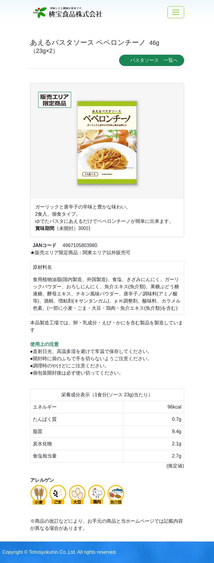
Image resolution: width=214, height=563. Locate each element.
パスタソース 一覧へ (154, 60)
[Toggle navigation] (175, 12)
